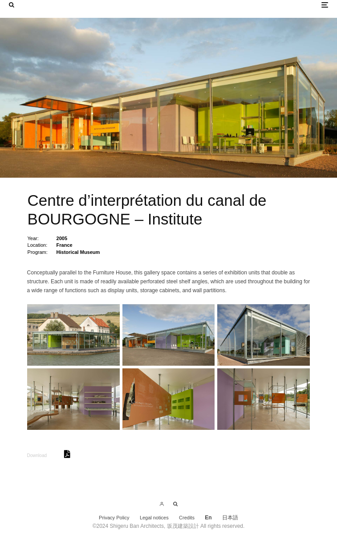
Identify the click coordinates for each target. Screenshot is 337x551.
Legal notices (154, 517)
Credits (187, 517)
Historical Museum (78, 252)
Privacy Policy (114, 517)
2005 (62, 238)
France (65, 245)
